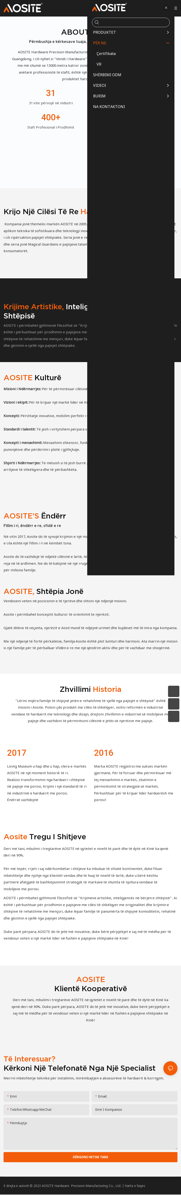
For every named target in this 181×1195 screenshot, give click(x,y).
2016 (103, 753)
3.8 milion (130, 117)
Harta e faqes (135, 1186)
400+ (50, 117)
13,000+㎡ (130, 93)
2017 (16, 753)
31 (51, 93)
